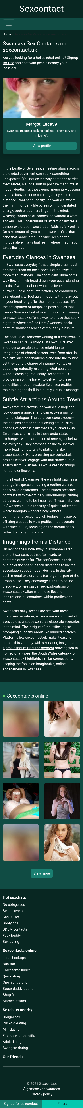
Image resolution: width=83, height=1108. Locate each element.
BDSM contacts (15, 929)
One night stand (15, 982)
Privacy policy (41, 1094)
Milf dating (11, 1029)
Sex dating (11, 942)
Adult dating (12, 1042)
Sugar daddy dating (18, 989)
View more (41, 873)
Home (7, 34)
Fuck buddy (12, 935)
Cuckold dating (14, 1023)
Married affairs (14, 1001)
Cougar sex (11, 1017)
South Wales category (55, 653)
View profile (42, 146)
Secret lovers (13, 911)
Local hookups (14, 958)
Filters (62, 1104)
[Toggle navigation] (9, 23)
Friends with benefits (19, 1035)
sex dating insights (56, 643)
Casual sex (11, 917)
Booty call (10, 923)
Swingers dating (15, 1048)
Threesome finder (16, 970)
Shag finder (12, 995)
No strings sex (14, 905)
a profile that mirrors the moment (28, 648)
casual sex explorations (47, 586)
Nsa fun (9, 964)
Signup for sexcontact (21, 1104)
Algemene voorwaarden (41, 1089)
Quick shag (11, 976)
